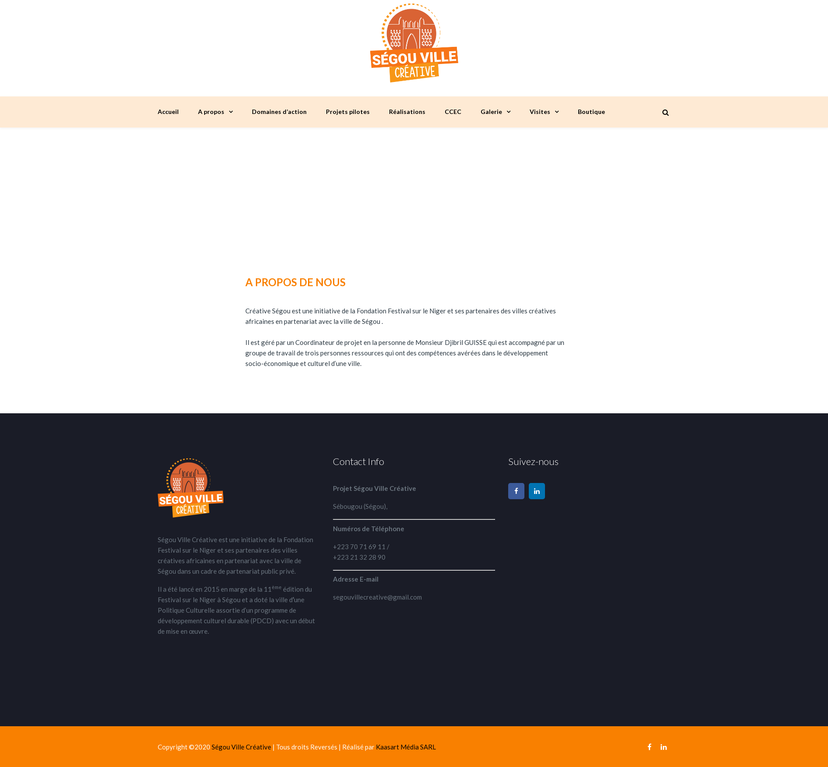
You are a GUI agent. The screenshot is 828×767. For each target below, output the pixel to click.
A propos (211, 111)
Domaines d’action (279, 111)
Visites (540, 111)
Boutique (591, 111)
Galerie (491, 111)
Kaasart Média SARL (406, 747)
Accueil (168, 111)
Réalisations (407, 111)
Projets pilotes (348, 111)
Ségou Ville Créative (242, 747)
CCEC (453, 111)
